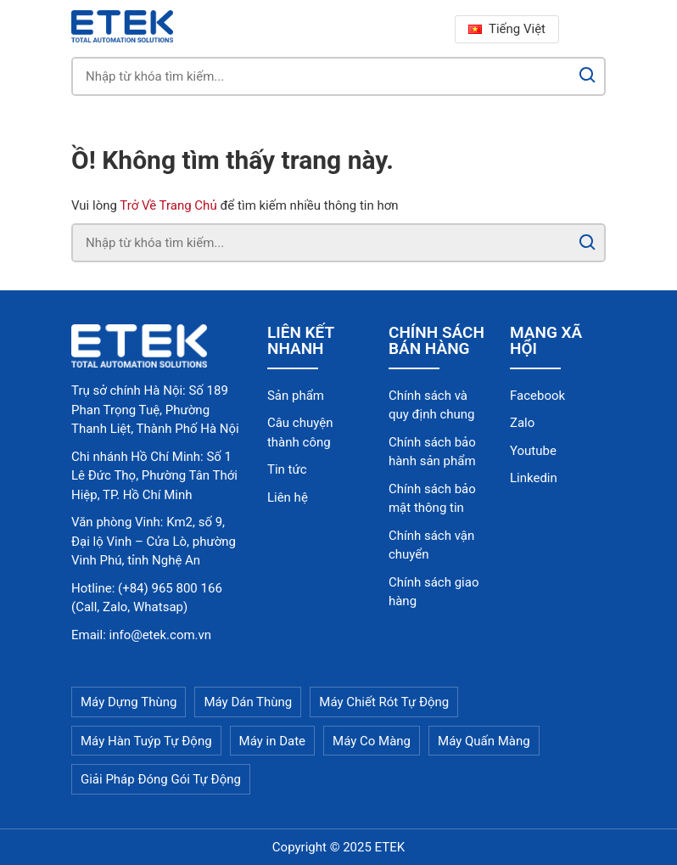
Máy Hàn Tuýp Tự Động (146, 741)
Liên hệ (287, 497)
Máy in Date (272, 741)
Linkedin (533, 478)
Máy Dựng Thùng (128, 702)
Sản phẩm (295, 395)
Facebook (537, 395)
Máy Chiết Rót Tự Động (384, 702)
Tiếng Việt (507, 29)
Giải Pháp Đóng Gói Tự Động (161, 779)
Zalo (522, 422)
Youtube (533, 450)
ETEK (390, 847)
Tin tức (287, 469)
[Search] (587, 76)
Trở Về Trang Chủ (168, 205)
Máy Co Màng (372, 741)
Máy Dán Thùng (248, 702)
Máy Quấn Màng (484, 741)
